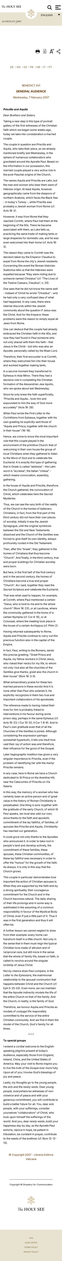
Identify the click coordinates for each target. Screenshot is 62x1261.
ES (25, 67)
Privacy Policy (31, 1252)
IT (44, 67)
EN (19, 67)
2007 (19, 21)
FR (31, 67)
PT (50, 67)
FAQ (31, 1238)
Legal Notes (31, 1242)
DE (12, 67)
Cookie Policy (31, 1247)
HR (38, 67)
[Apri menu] (57, 7)
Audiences (9, 21)
